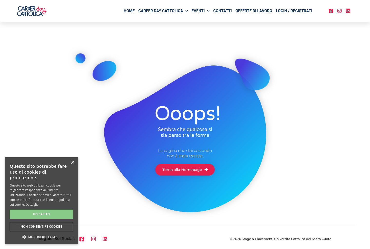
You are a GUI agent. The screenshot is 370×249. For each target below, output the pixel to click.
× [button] (72, 162)
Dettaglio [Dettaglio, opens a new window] (32, 205)
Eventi (201, 11)
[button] (41, 236)
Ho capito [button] (41, 214)
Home (129, 11)
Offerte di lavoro (253, 11)
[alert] (41, 200)
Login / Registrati (294, 11)
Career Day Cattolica (163, 11)
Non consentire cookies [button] (41, 226)
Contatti (222, 11)
